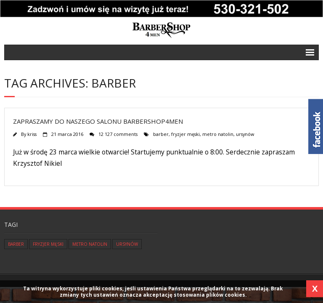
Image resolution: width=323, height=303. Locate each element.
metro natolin (217, 134)
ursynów (245, 134)
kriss (32, 134)
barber (161, 134)
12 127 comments (118, 134)
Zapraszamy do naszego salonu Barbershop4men (98, 121)
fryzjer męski (185, 134)
